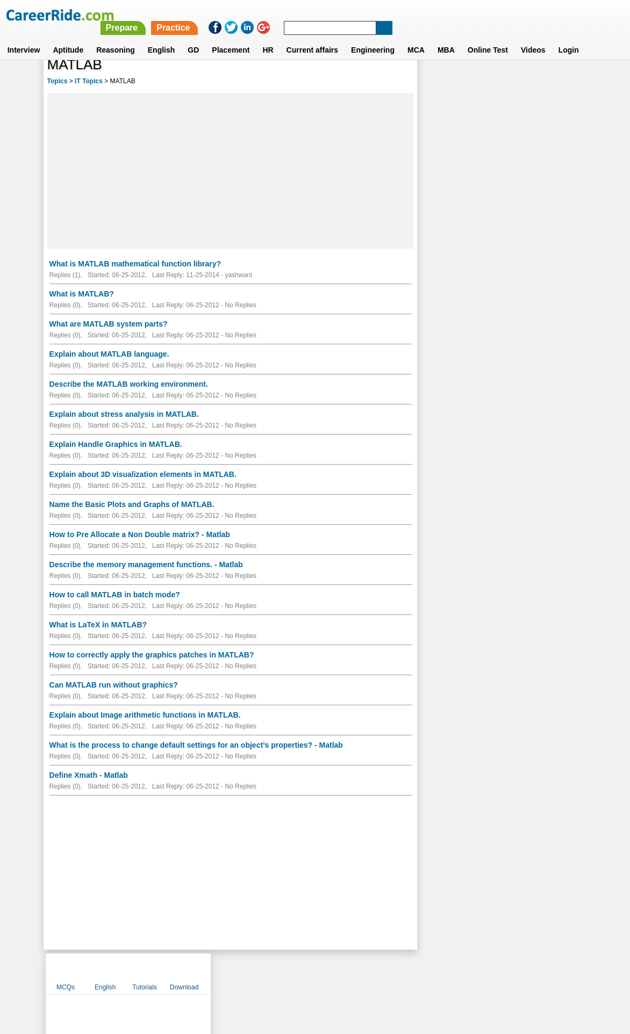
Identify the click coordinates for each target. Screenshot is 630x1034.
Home (182, 973)
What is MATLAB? (81, 294)
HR (267, 37)
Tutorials (518, 82)
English (161, 37)
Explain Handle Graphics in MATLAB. (115, 444)
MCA (416, 37)
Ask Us (354, 973)
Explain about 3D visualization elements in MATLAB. (143, 474)
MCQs (439, 82)
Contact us (260, 973)
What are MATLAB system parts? (108, 324)
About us (217, 973)
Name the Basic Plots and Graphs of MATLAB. (131, 504)
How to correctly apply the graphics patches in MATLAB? (151, 654)
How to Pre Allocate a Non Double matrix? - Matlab (139, 534)
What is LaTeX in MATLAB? (98, 624)
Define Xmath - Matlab (88, 775)
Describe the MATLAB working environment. (128, 384)
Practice (404, 14)
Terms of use (310, 973)
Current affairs (312, 37)
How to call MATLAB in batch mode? (114, 594)
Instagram (432, 973)
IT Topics (89, 81)
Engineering (373, 37)
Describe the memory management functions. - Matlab (146, 564)
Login (569, 37)
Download (557, 82)
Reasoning (115, 37)
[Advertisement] (230, 171)
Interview (24, 37)
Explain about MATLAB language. (109, 354)
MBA (446, 37)
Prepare (353, 14)
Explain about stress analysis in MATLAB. (124, 414)
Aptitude (68, 37)
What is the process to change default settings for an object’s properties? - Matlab (196, 745)
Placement (230, 37)
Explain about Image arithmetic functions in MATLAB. (145, 715)
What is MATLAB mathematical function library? (135, 263)
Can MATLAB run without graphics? (113, 685)
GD (193, 37)
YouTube (391, 973)
